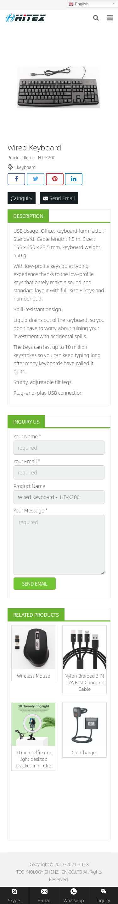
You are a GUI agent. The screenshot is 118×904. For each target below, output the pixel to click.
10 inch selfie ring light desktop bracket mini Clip (34, 759)
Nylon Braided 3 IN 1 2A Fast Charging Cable (84, 682)
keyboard (26, 167)
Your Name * (27, 436)
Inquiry (21, 198)
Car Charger (84, 752)
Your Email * (27, 461)
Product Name (29, 486)
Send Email (59, 198)
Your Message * (31, 510)
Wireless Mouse (33, 675)
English (78, 4)
